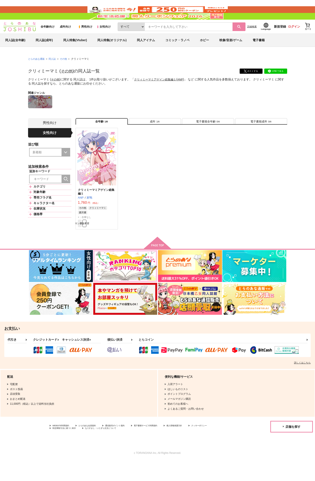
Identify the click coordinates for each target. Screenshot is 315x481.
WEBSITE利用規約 (63, 444)
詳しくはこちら (302, 381)
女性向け (103, 39)
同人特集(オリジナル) (112, 52)
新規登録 (280, 39)
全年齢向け (48, 39)
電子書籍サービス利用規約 (167, 444)
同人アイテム (146, 52)
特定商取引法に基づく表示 (98, 448)
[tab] (155, 135)
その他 (67, 83)
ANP (184, 92)
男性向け (85, 39)
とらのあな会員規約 (95, 444)
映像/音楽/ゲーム (230, 52)
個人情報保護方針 (202, 444)
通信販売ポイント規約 (129, 444)
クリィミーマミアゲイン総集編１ (157, 92)
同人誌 (54, 71)
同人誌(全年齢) (15, 52)
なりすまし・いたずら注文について (143, 448)
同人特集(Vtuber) (75, 52)
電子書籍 (259, 52)
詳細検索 (252, 39)
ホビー (204, 52)
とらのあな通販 (37, 71)
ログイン (294, 39)
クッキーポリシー (62, 448)
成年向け (65, 39)
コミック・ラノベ (177, 52)
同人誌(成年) (44, 52)
